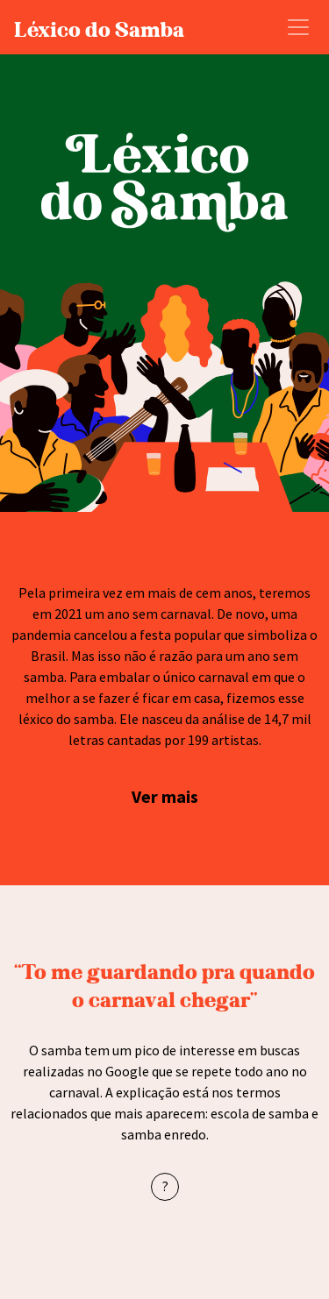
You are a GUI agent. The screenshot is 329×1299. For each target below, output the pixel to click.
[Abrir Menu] (298, 27)
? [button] (165, 1186)
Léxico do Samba (99, 27)
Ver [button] (146, 796)
